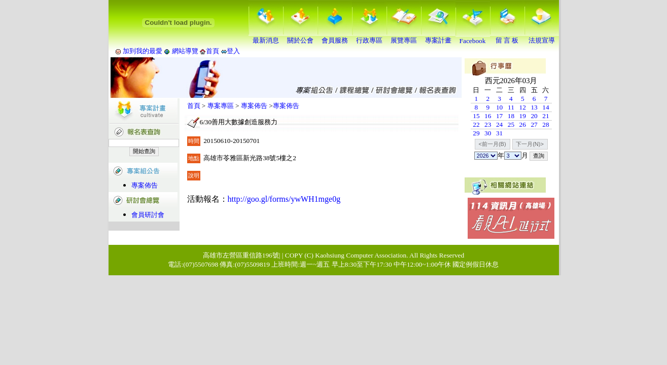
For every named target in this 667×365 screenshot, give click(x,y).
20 (534, 116)
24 (499, 124)
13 (534, 107)
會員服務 (335, 37)
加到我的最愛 (142, 51)
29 (476, 133)
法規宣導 (541, 37)
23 (487, 124)
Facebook (472, 38)
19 (522, 116)
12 (522, 107)
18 (511, 116)
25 (511, 124)
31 (499, 133)
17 (499, 116)
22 (476, 124)
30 (487, 133)
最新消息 (266, 37)
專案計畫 (438, 37)
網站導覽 (185, 51)
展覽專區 (404, 37)
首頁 (212, 51)
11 (511, 107)
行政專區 (369, 37)
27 (534, 124)
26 (522, 124)
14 (545, 107)
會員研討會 (147, 214)
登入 (233, 51)
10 (499, 107)
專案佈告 (144, 185)
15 (476, 116)
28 (545, 124)
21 (545, 116)
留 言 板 (507, 37)
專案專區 (220, 106)
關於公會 (300, 37)
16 (487, 116)
